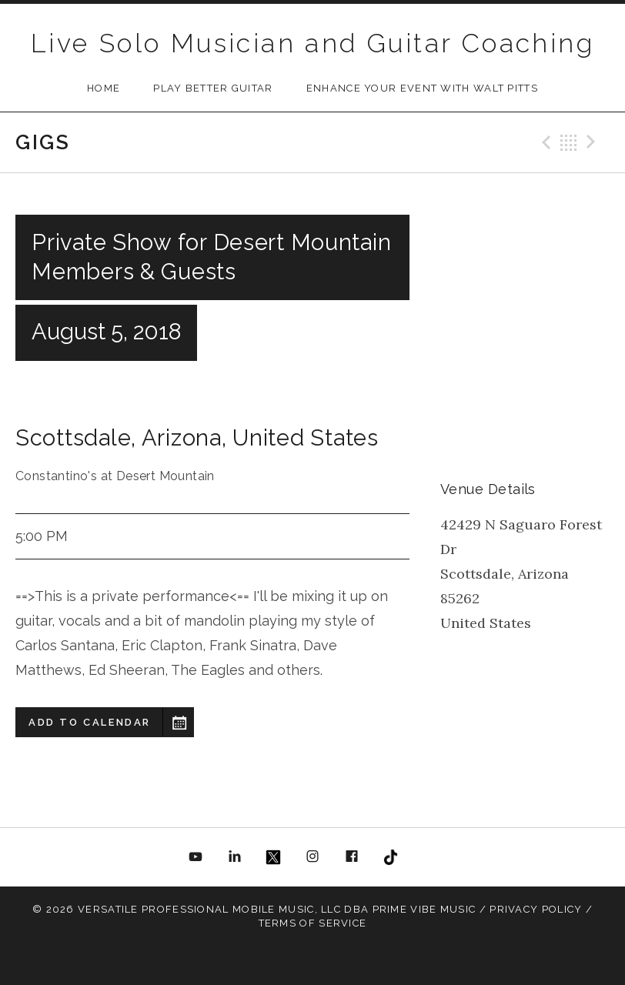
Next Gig (593, 142)
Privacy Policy (536, 909)
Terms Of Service (313, 923)
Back (568, 142)
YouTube (196, 857)
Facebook (352, 857)
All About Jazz (429, 857)
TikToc (390, 857)
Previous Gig (544, 142)
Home (103, 88)
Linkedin (235, 857)
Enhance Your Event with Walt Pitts (422, 88)
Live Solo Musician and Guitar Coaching (312, 43)
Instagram (312, 857)
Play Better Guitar (212, 88)
